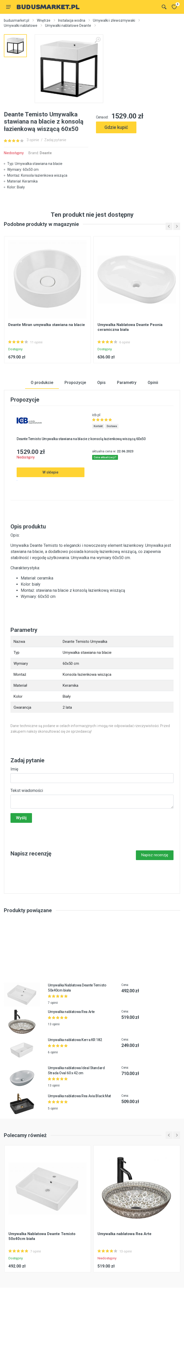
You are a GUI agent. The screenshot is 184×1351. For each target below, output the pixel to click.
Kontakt (98, 454)
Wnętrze (43, 20)
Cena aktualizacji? (105, 486)
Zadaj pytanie (55, 140)
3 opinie (33, 140)
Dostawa (112, 454)
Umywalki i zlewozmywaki (114, 20)
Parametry (126, 410)
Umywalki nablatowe (20, 25)
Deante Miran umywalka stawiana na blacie (46, 353)
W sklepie (50, 501)
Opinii (153, 410)
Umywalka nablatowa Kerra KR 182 (75, 1068)
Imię (14, 797)
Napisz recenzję (154, 883)
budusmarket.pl (16, 20)
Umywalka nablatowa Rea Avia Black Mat (79, 1125)
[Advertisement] (138, 157)
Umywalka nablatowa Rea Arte (71, 1040)
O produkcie (42, 410)
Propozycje (75, 410)
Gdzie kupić (116, 127)
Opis (101, 410)
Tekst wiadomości (26, 818)
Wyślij (21, 846)
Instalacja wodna (71, 20)
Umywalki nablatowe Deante (68, 25)
